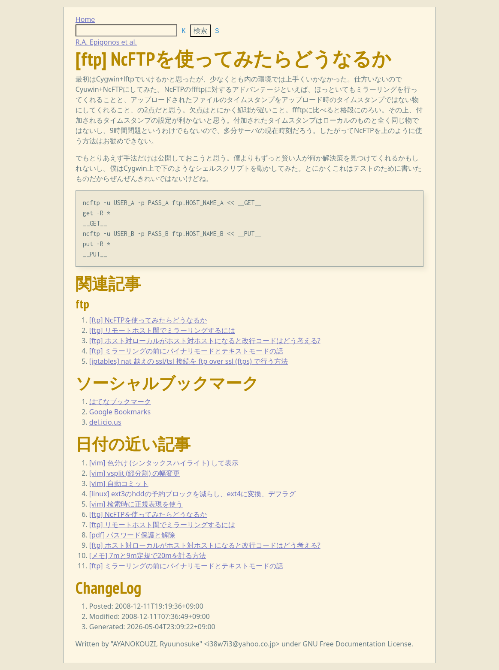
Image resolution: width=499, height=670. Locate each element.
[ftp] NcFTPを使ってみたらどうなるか (148, 320)
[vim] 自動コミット (118, 483)
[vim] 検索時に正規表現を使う (136, 504)
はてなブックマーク (120, 401)
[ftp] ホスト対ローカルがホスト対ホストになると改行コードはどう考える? (205, 340)
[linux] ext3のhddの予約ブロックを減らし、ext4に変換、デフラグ (192, 493)
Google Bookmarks (120, 411)
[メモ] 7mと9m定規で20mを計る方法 (147, 555)
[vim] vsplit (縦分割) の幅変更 (134, 473)
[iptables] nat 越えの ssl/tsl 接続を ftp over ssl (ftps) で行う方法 (188, 361)
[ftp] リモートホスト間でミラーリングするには (162, 330)
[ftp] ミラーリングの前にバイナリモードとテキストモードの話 (186, 351)
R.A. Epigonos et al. (106, 42)
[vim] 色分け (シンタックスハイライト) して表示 (164, 463)
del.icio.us (105, 422)
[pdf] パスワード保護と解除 (132, 535)
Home (85, 19)
